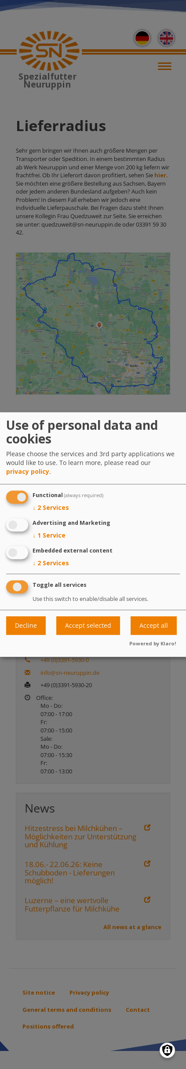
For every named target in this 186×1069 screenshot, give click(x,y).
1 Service (49, 535)
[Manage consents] (167, 1050)
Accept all (153, 625)
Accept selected (88, 625)
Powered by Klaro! (152, 643)
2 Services (51, 508)
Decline (26, 625)
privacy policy (27, 472)
